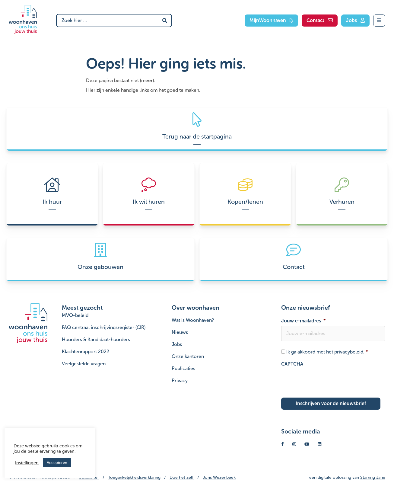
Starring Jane (372, 477)
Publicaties (183, 368)
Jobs (177, 344)
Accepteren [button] (57, 462)
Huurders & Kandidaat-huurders (96, 339)
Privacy (180, 380)
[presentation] (327, 381)
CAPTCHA (292, 364)
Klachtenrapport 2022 (85, 351)
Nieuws (180, 332)
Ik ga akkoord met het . (327, 352)
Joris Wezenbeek (219, 477)
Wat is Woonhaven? (193, 320)
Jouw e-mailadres (303, 321)
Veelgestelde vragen (84, 363)
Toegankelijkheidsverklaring (134, 477)
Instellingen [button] (27, 462)
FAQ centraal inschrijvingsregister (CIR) (103, 327)
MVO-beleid (75, 315)
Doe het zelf (182, 477)
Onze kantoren (188, 356)
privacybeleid (348, 352)
